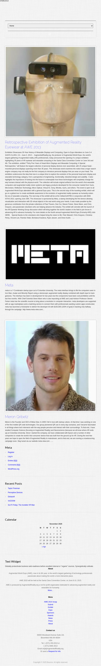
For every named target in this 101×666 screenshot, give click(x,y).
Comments (14, 465)
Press (50, 621)
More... (50, 590)
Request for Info (54, 651)
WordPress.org (13, 469)
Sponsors (50, 613)
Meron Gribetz (16, 417)
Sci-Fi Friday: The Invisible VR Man (21, 505)
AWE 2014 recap (50, 602)
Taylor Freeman (14, 488)
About (50, 624)
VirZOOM (11, 501)
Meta (9, 285)
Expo (50, 610)
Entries (12, 461)
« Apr (44, 547)
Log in (10, 456)
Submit (50, 605)
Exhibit (50, 607)
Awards (50, 615)
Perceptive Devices (15, 492)
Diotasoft (11, 497)
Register (11, 452)
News (50, 618)
